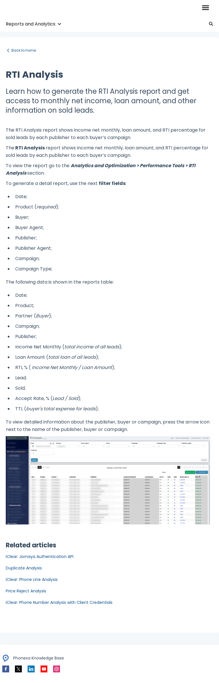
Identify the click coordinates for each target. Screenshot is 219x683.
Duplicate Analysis (24, 568)
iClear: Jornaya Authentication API (39, 556)
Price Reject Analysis (26, 591)
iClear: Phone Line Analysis (32, 579)
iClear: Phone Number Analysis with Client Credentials (59, 602)
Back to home (23, 50)
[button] (205, 8)
